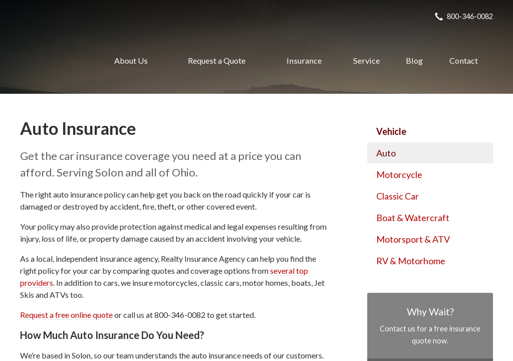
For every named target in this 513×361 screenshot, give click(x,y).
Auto (386, 152)
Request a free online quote (66, 314)
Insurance (304, 60)
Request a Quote (216, 60)
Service (366, 60)
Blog (414, 60)
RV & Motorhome (410, 260)
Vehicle (391, 131)
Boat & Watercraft (412, 217)
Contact (463, 60)
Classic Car (397, 196)
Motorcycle (399, 174)
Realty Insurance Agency (51, 61)
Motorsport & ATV (413, 239)
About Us (131, 60)
